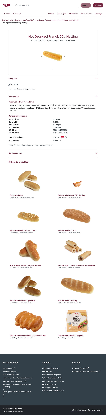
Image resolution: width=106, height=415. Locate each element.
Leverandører (86, 14)
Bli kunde (98, 5)
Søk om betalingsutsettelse (52, 378)
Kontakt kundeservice (50, 368)
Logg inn (85, 5)
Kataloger (98, 14)
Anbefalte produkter (18, 162)
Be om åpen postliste (50, 387)
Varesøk (7, 14)
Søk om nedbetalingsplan (51, 375)
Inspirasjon (61, 14)
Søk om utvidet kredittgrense (53, 381)
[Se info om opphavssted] (59, 140)
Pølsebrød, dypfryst (70, 20)
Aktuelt (51, 14)
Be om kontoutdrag (49, 384)
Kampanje (17, 14)
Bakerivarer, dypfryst (21, 20)
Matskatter (73, 14)
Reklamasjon (47, 371)
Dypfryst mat (7, 20)
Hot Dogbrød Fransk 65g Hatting (53, 36)
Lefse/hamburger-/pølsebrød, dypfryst (46, 20)
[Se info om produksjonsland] (65, 137)
